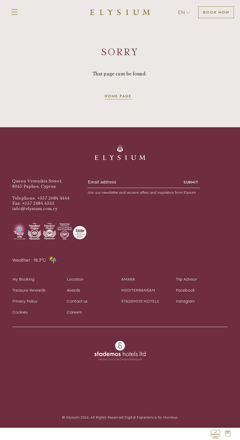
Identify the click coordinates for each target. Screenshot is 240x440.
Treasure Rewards (29, 290)
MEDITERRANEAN (138, 290)
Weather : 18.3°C (34, 260)
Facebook (185, 290)
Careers (74, 312)
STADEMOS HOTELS (140, 301)
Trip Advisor (186, 279)
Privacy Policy (24, 301)
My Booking (23, 279)
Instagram (185, 301)
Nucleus (170, 417)
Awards (73, 290)
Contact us (77, 301)
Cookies (20, 312)
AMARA (128, 279)
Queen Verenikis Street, (37, 181)
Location (75, 279)
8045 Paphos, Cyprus (34, 186)
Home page (118, 96)
